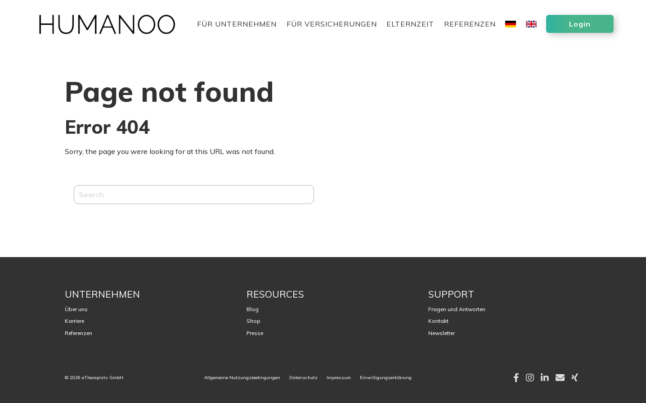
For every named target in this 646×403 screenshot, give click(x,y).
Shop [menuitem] (253, 320)
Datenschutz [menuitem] (303, 377)
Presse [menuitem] (255, 333)
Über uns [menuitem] (76, 309)
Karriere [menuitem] (74, 320)
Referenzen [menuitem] (470, 24)
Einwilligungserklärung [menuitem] (386, 377)
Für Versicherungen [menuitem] (332, 24)
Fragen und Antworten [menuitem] (456, 309)
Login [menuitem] (580, 23)
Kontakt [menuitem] (438, 320)
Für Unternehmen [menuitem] (237, 24)
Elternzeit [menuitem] (410, 24)
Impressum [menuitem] (339, 377)
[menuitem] (510, 31)
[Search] (194, 194)
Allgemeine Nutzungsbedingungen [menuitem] (242, 377)
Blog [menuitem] (253, 309)
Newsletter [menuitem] (441, 333)
